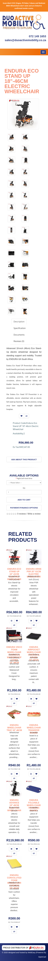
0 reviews (21, 514)
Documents (19, 334)
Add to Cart (24, 499)
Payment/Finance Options (24, 507)
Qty (24, 488)
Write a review (34, 514)
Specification (20, 328)
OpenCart (42, 957)
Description (19, 321)
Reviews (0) (19, 341)
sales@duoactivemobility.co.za (25, 40)
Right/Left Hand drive (24, 478)
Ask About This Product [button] (24, 459)
